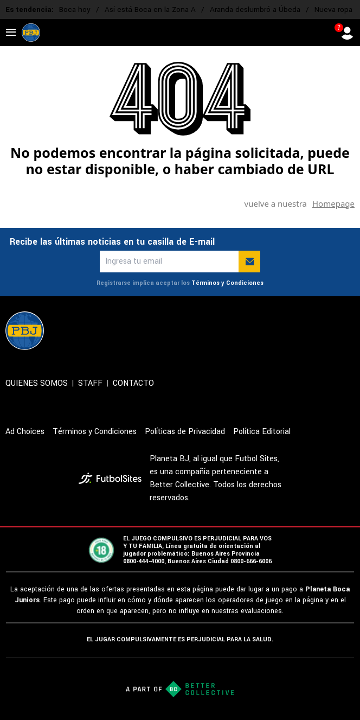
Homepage (333, 203)
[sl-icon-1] (252, 330)
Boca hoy (75, 9)
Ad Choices (24, 431)
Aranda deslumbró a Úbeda (255, 9)
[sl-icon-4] (324, 330)
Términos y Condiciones (227, 283)
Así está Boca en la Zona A (150, 9)
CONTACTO (133, 383)
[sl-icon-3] (300, 330)
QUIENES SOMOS (36, 383)
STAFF (90, 383)
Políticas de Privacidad (185, 431)
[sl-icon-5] (348, 330)
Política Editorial (262, 431)
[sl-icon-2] (276, 330)
